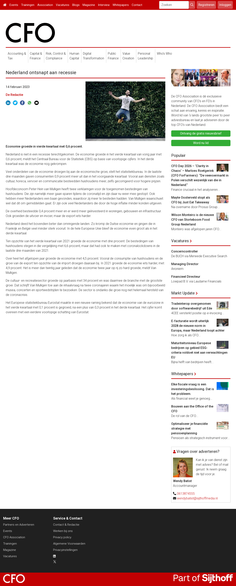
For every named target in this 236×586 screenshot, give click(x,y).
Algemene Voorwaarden (69, 543)
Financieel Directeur (185, 277)
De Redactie (14, 95)
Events (13, 5)
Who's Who (164, 53)
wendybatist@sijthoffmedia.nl (197, 498)
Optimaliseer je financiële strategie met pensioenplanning (189, 428)
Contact (137, 5)
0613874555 (186, 493)
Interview (104, 5)
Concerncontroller (184, 251)
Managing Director (184, 264)
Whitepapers (121, 5)
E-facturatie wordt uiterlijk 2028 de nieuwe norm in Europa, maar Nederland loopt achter (198, 325)
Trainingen (27, 5)
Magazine (89, 5)
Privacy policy (62, 537)
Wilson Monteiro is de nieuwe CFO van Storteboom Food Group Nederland (192, 219)
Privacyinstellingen (65, 550)
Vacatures (62, 5)
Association (45, 5)
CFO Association (14, 537)
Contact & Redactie (66, 524)
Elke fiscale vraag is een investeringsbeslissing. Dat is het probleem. (192, 389)
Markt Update (183, 293)
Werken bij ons (63, 531)
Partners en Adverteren (18, 524)
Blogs (76, 5)
